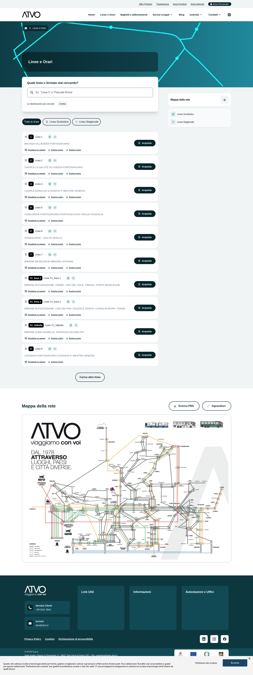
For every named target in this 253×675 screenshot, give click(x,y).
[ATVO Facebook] (225, 644)
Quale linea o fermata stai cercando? (53, 83)
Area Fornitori (180, 4)
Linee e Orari (88, 598)
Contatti (86, 616)
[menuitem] (161, 14)
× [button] (249, 658)
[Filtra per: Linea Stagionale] (86, 121)
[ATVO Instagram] (214, 644)
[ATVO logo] (31, 15)
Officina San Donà (196, 614)
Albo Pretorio (145, 4)
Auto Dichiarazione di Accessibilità (145, 624)
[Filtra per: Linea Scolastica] (57, 121)
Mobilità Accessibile (145, 616)
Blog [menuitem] (181, 14)
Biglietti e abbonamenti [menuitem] (133, 14)
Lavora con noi (90, 610)
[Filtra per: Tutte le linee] (31, 121)
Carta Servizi (140, 604)
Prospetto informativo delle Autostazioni (201, 606)
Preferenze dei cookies (206, 663)
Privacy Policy (33, 643)
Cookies (49, 643)
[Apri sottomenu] (171, 14)
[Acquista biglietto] (145, 143)
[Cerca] (32, 92)
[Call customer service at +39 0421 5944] (47, 612)
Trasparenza (162, 4)
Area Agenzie (197, 4)
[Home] (25, 28)
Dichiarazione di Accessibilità (76, 643)
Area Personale (219, 4)
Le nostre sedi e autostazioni (202, 598)
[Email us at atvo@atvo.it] (47, 628)
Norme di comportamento (148, 610)
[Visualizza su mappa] (35, 150)
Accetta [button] (235, 663)
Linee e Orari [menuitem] (107, 14)
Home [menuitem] (91, 14)
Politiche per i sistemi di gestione (152, 598)
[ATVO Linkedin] (204, 644)
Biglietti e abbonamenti (94, 604)
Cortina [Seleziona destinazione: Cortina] (62, 104)
